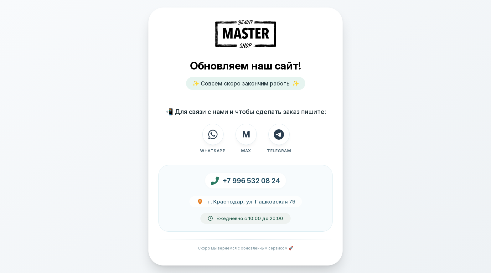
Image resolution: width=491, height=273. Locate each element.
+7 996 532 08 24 (251, 181)
